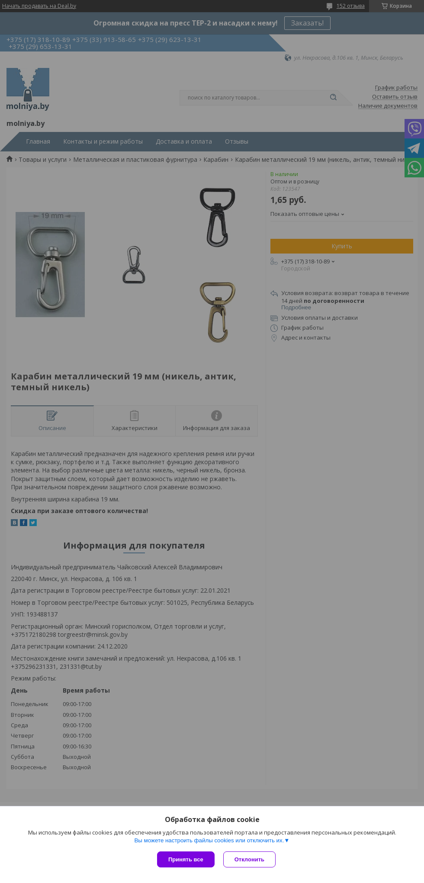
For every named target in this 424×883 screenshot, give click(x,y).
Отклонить (249, 859)
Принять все (185, 859)
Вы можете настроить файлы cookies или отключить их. (209, 840)
